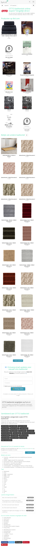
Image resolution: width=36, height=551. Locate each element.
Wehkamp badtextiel (24, 435)
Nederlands (6, 471)
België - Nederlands (8, 474)
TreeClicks (6, 457)
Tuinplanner (6, 535)
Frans (5, 472)
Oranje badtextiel (24, 428)
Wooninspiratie (7, 538)
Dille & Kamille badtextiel (7, 433)
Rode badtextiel (5, 430)
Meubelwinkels (7, 524)
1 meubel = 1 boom (8, 534)
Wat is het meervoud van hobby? (18, 497)
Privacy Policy (7, 527)
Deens (5, 491)
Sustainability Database (9, 467)
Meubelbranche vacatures (10, 529)
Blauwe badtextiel (5, 428)
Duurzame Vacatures (8, 464)
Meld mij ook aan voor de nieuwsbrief (13, 386)
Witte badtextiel (5, 426)
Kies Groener (7, 463)
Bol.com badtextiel (5, 435)
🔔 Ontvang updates (18, 389)
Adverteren (6, 536)
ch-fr (5, 482)
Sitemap (6, 523)
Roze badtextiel (30, 430)
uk (4, 489)
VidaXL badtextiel (17, 433)
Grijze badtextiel (14, 435)
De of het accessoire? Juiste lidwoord (18, 504)
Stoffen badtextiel (13, 430)
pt (4, 485)
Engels (5, 487)
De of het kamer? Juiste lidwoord (18, 507)
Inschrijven (30, 452)
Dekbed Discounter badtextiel (28, 433)
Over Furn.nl (6, 519)
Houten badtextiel (14, 437)
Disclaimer (6, 522)
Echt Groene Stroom (8, 461)
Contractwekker (7, 465)
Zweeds (5, 480)
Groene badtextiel (5, 437)
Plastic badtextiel (13, 426)
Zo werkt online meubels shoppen (11, 526)
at (4, 492)
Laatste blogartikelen (7, 495)
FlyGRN (5, 460)
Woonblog (6, 520)
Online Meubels (7, 517)
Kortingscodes (7, 532)
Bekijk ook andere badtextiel (14, 135)
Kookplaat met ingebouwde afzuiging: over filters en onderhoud (18, 511)
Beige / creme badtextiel (7, 440)
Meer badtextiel (18, 360)
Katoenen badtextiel (15, 428)
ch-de (5, 481)
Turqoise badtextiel (22, 426)
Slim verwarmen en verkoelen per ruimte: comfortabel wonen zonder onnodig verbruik (18, 501)
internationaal (17, 464)
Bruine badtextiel (22, 430)
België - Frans (7, 475)
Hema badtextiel (23, 437)
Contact (5, 539)
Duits (5, 484)
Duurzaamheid (7, 531)
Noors (5, 478)
